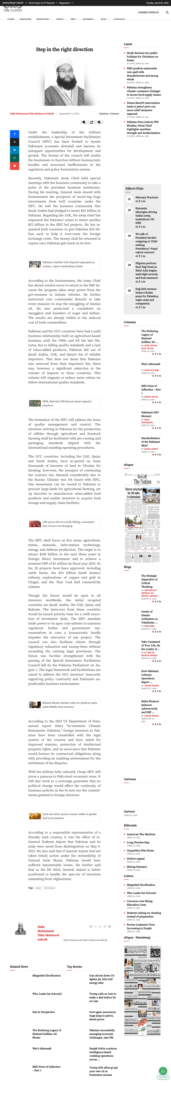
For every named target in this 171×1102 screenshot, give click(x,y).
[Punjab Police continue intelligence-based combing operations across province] (77, 1054)
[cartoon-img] (142, 796)
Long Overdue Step (138, 842)
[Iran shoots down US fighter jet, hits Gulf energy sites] (77, 981)
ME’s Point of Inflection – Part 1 (151, 389)
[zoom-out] (84, 122)
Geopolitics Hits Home (140, 850)
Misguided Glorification (46, 975)
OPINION (60, 19)
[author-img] (131, 336)
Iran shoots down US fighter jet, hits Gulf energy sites (101, 979)
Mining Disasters (137, 867)
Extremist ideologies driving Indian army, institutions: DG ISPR (146, 216)
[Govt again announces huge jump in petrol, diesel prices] (77, 1017)
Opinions (103, 113)
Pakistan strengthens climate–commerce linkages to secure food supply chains (144, 91)
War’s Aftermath (41, 1048)
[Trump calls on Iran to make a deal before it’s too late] (77, 999)
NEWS (73, 19)
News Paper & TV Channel (42, 3)
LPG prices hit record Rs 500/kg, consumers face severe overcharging (68, 524)
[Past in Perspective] (20, 1017)
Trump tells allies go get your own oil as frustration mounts (103, 1071)
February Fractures (147, 197)
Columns (114, 113)
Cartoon (129, 811)
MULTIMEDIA (88, 19)
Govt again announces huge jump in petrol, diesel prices (102, 1016)
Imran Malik (151, 397)
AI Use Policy (119, 19)
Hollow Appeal (136, 858)
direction (50, 887)
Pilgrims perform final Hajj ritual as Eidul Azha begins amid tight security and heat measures (146, 271)
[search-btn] (167, 12)
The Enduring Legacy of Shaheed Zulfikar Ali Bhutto (46, 1034)
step (38, 887)
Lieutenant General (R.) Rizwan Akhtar (149, 593)
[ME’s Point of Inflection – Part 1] (20, 1072)
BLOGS (103, 19)
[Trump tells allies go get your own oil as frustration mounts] (77, 1073)
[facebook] (139, 201)
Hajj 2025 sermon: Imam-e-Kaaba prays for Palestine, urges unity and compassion (147, 296)
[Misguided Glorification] (20, 981)
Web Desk (149, 626)
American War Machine (141, 834)
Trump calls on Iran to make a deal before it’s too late (102, 997)
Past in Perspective (43, 1012)
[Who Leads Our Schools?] (20, 999)
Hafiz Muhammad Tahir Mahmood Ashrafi (32, 113)
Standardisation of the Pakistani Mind (150, 442)
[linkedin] (14, 150)
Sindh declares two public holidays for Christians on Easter (142, 56)
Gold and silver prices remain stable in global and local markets (70, 816)
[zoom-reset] (91, 122)
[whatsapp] (14, 158)
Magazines (64, 3)
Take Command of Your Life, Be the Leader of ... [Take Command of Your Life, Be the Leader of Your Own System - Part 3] (150, 645)
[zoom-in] (99, 122)
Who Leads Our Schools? (47, 994)
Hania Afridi (151, 449)
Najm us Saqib (151, 370)
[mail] (14, 166)
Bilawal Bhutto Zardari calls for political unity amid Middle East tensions (70, 705)
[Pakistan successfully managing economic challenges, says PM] (77, 1036)
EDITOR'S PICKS (43, 19)
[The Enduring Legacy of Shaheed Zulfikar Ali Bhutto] (20, 1036)
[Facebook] (14, 134)
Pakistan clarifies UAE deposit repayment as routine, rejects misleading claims (69, 264)
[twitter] (14, 142)
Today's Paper (25, 19)
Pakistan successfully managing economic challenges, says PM (102, 1034)
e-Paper (10, 19)
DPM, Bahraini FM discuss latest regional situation (67, 403)
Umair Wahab (151, 685)
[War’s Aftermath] (20, 1054)
